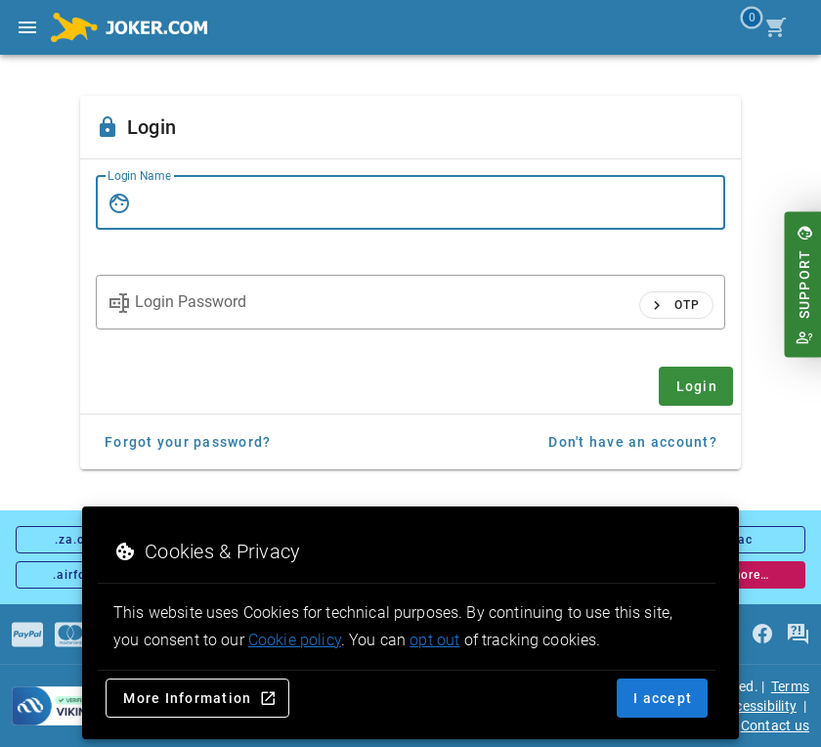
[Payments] (27, 634)
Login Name (139, 176)
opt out (434, 640)
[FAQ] (797, 634)
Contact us (775, 725)
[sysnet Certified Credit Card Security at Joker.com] (77, 705)
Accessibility (758, 706)
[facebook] (762, 634)
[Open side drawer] (27, 27)
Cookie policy (294, 640)
